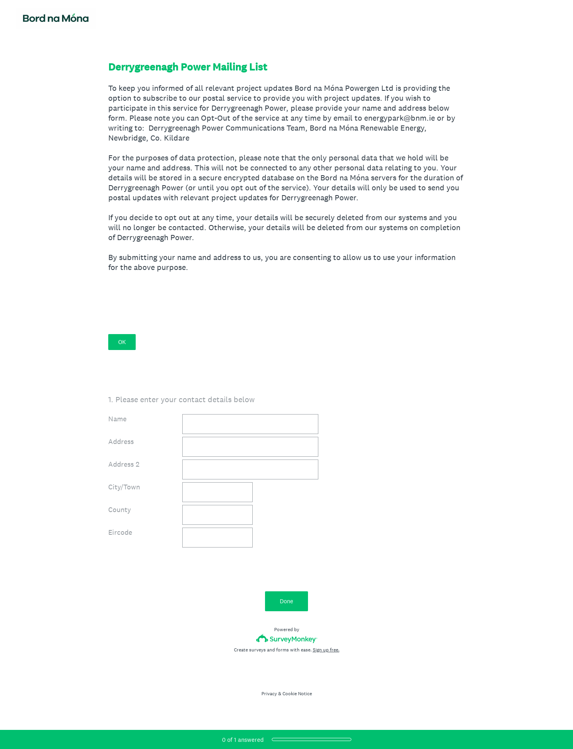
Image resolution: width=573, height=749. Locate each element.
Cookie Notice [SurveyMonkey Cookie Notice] (297, 693)
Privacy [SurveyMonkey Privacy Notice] (269, 693)
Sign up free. (326, 650)
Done (286, 601)
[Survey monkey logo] (287, 638)
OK (122, 342)
